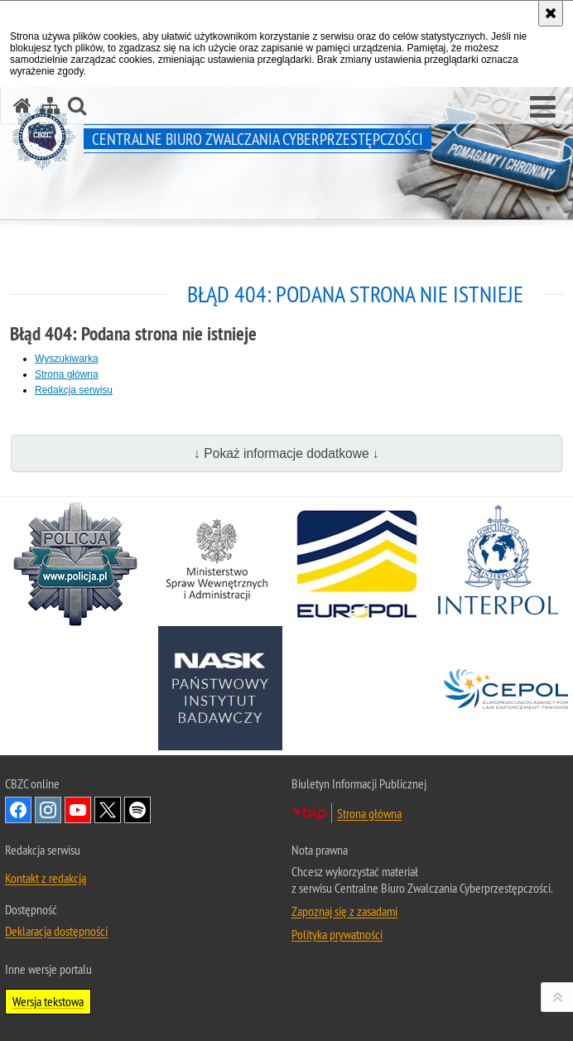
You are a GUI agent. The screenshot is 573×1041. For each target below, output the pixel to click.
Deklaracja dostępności (56, 931)
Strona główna (67, 374)
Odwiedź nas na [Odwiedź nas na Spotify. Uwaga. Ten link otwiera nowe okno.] (137, 810)
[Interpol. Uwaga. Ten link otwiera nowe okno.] (498, 564)
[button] (543, 107)
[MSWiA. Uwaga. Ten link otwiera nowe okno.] (216, 564)
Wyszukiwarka (67, 358)
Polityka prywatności (337, 934)
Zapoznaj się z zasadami (344, 911)
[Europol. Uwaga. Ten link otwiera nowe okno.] (357, 564)
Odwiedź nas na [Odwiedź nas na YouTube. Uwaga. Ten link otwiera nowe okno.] (78, 810)
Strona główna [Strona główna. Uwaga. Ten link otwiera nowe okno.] (369, 813)
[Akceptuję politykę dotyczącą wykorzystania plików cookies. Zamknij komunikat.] (550, 13)
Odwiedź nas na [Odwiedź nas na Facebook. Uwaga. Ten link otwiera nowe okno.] (18, 810)
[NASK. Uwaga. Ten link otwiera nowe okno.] (220, 688)
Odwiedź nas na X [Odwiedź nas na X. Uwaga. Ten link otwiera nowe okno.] (107, 810)
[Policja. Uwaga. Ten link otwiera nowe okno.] (75, 564)
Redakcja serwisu (74, 390)
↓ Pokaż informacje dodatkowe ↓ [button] (286, 453)
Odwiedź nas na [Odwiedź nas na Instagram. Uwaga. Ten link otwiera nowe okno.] (48, 810)
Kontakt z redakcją (45, 878)
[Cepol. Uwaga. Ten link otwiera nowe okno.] (506, 688)
